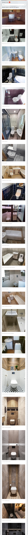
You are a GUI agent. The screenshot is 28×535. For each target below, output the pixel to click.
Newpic (5, 2)
